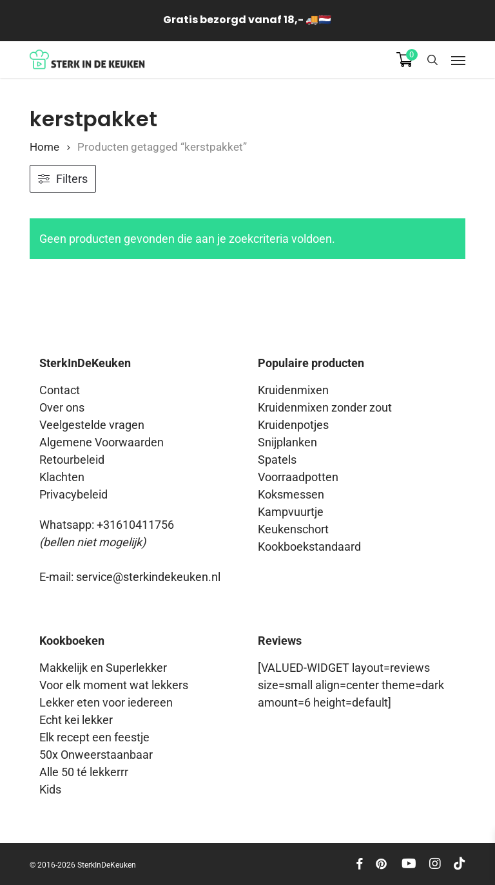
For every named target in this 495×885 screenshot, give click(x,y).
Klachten (61, 477)
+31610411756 (135, 524)
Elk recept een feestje (94, 737)
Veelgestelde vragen (91, 425)
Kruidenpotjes (293, 425)
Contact (59, 390)
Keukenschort (293, 529)
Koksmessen (291, 494)
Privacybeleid (73, 494)
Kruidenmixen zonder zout (325, 407)
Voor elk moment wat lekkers (113, 685)
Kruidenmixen (293, 390)
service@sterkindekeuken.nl (148, 577)
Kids (50, 789)
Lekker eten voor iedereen (106, 702)
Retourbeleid (71, 459)
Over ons (61, 407)
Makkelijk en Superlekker (103, 667)
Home (44, 147)
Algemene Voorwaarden (101, 442)
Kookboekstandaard (309, 546)
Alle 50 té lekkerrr (83, 772)
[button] (458, 59)
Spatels (277, 459)
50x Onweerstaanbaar (96, 754)
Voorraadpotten (298, 477)
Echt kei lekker (76, 720)
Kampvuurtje (291, 512)
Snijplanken (287, 442)
